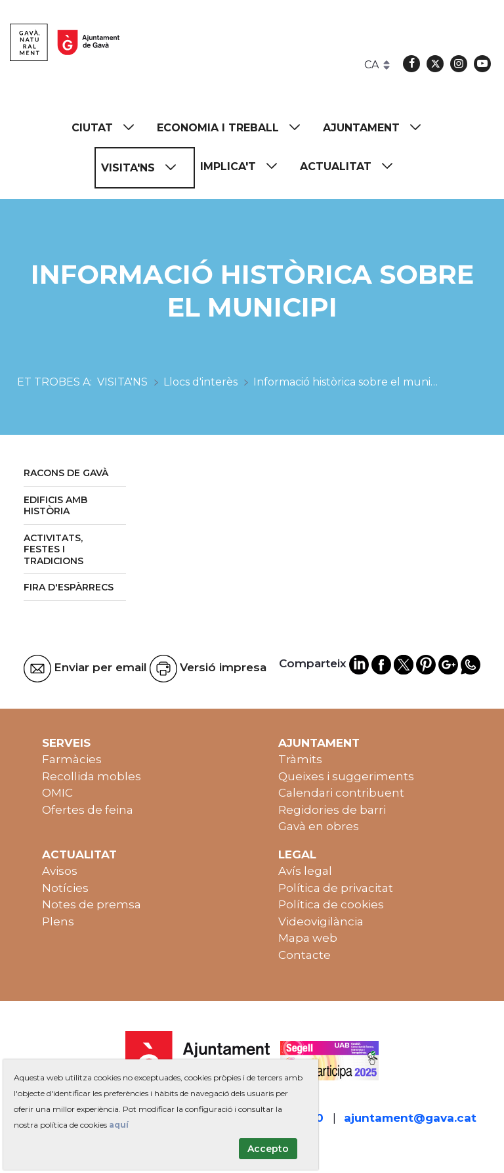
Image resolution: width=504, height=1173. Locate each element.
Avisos (59, 870)
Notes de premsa (91, 904)
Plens (58, 921)
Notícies (65, 888)
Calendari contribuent (341, 792)
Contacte (304, 955)
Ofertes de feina (87, 809)
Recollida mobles (91, 776)
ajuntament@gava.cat (410, 1117)
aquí (119, 1125)
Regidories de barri (332, 809)
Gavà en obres (318, 826)
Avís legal (305, 870)
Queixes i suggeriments (346, 776)
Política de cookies (331, 904)
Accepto (268, 1149)
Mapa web (307, 937)
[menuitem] (109, 127)
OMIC (57, 792)
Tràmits (300, 759)
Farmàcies (72, 759)
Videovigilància (321, 921)
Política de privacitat (335, 888)
